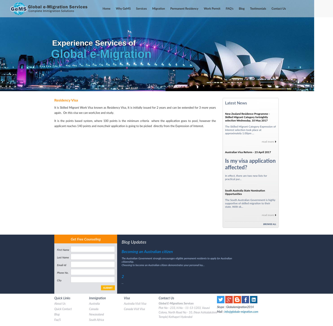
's (229, 8)
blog (57, 314)
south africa (96, 320)
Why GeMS (123, 8)
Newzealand (96, 314)
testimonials (258, 8)
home (106, 8)
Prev (5, 45)
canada (94, 309)
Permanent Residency (184, 8)
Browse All (269, 224)
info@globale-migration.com (241, 311)
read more (268, 141)
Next (327, 45)
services (141, 8)
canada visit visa (134, 309)
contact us (279, 8)
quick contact (63, 309)
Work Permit (212, 8)
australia (94, 303)
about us (60, 303)
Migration (158, 8)
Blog (242, 8)
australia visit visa (135, 303)
